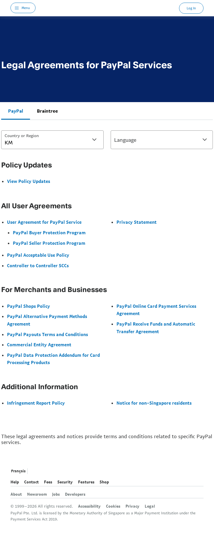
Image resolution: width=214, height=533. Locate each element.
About (16, 494)
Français (18, 471)
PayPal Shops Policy (28, 306)
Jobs (56, 494)
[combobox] (52, 139)
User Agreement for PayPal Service (44, 222)
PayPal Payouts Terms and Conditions (47, 334)
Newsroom (37, 494)
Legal (150, 506)
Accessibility (89, 506)
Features (86, 482)
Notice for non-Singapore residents (154, 403)
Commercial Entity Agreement (39, 344)
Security (65, 482)
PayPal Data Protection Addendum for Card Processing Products (53, 359)
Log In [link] (191, 8)
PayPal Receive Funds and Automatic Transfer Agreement (155, 327)
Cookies (113, 506)
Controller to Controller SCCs (38, 265)
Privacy (132, 506)
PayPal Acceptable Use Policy (38, 255)
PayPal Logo (107, 8)
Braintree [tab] (47, 111)
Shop (104, 482)
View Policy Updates (28, 181)
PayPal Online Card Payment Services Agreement (156, 310)
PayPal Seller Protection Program (49, 243)
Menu (26, 8)
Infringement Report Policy (36, 403)
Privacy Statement (136, 222)
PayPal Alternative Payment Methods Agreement (47, 320)
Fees (48, 482)
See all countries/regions (33, 471)
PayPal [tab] (15, 111)
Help (14, 482)
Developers (75, 494)
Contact (31, 482)
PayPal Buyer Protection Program (49, 232)
